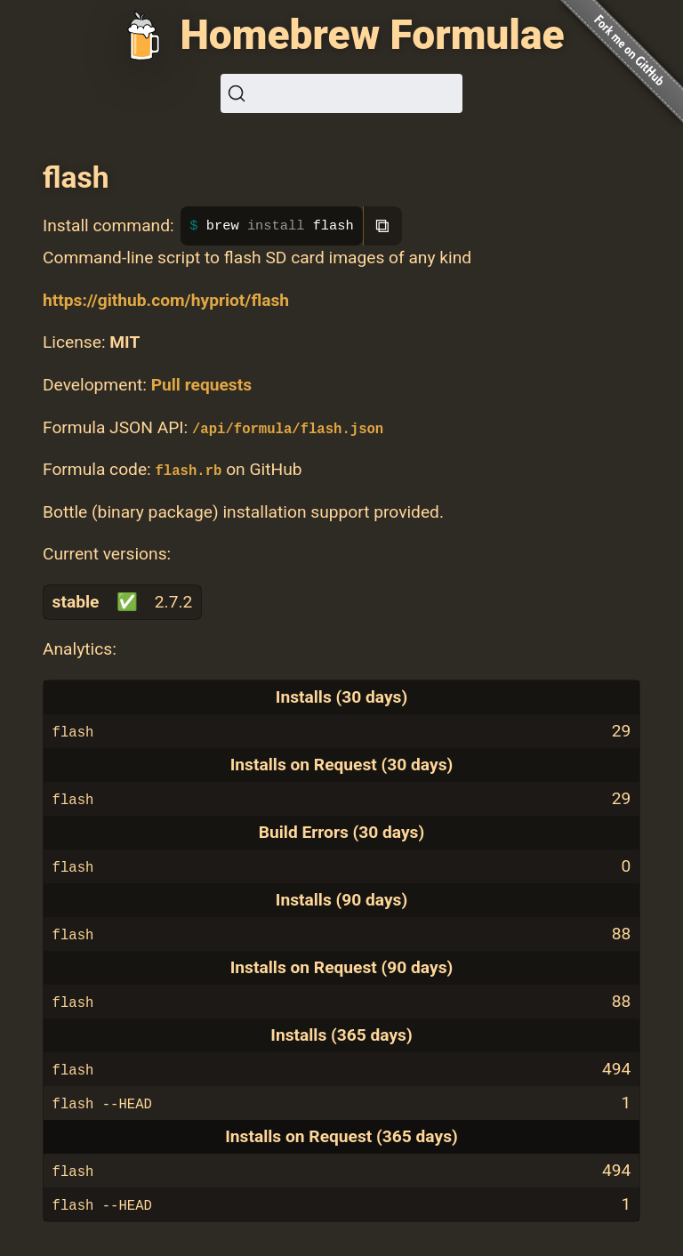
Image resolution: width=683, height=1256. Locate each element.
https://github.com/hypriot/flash (166, 300)
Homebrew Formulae (372, 35)
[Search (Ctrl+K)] (341, 93)
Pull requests (201, 384)
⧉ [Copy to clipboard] (382, 225)
